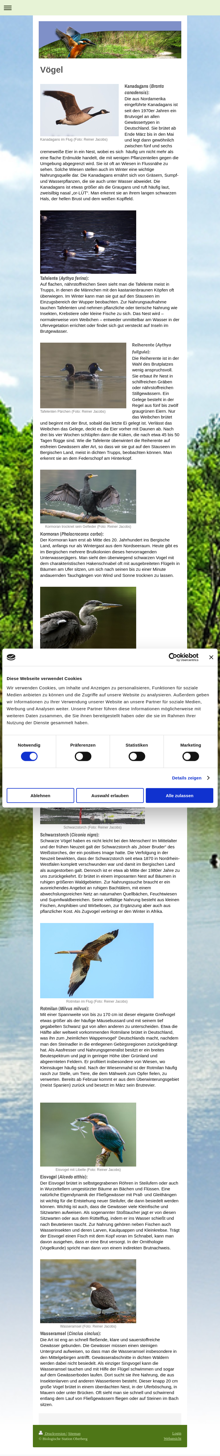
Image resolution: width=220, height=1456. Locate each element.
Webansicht (172, 1438)
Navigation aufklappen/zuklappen (110, 7)
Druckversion (52, 1433)
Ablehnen (40, 795)
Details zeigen (186, 777)
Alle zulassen (180, 795)
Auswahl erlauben (110, 795)
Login (176, 1433)
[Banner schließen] (211, 657)
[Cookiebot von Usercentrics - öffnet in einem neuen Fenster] (173, 657)
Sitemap (74, 1433)
